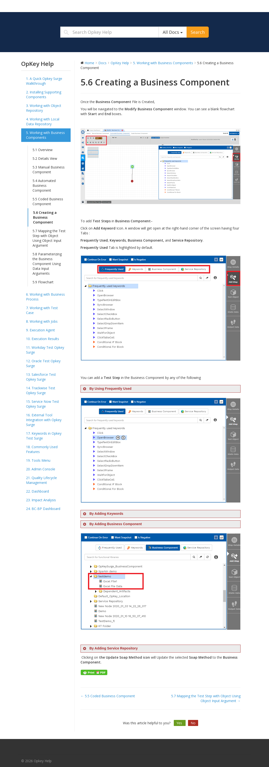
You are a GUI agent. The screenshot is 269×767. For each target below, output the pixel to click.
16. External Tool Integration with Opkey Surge (43, 420)
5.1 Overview (43, 149)
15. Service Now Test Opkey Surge (42, 404)
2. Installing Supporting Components (43, 94)
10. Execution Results (42, 338)
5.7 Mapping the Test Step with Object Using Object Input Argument (49, 238)
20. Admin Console (40, 469)
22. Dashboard (37, 491)
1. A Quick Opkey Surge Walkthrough (44, 81)
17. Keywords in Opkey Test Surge (43, 435)
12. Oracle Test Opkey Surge (43, 363)
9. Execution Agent (40, 330)
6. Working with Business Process (45, 296)
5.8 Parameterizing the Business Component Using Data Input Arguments (47, 264)
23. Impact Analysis (41, 500)
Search (198, 32)
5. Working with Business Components (45, 135)
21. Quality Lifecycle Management (41, 480)
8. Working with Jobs (42, 321)
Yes (179, 723)
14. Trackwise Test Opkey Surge (40, 390)
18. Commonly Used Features (42, 449)
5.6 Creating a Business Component (45, 217)
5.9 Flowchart (43, 282)
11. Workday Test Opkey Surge (45, 350)
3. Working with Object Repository (43, 108)
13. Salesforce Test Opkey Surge (41, 377)
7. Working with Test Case (42, 310)
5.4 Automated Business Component (44, 185)
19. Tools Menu (38, 460)
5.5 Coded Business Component (48, 201)
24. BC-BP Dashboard (43, 508)
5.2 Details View (45, 158)
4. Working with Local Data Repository (42, 121)
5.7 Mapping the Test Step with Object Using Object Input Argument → (206, 698)
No (193, 723)
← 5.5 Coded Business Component (108, 696)
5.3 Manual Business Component (49, 169)
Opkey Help (51, 5)
